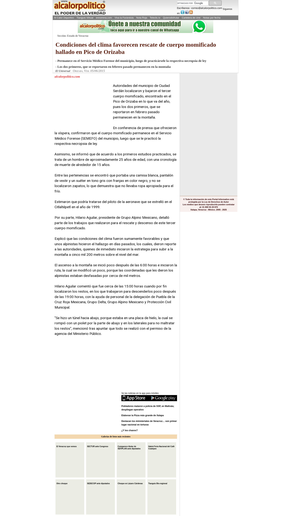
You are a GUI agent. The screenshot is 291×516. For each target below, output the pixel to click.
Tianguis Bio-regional (157, 483)
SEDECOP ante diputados (98, 483)
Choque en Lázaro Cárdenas (130, 483)
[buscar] (192, 3)
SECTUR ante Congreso (97, 446)
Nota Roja (141, 17)
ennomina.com (104, 17)
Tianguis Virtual (84, 17)
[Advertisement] (82, 106)
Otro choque (61, 483)
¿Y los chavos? (129, 430)
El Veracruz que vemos (66, 446)
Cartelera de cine (191, 17)
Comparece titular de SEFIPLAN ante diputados (129, 447)
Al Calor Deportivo (64, 17)
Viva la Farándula (124, 17)
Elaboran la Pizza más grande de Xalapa (142, 415)
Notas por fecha (211, 17)
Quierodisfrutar (171, 17)
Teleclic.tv (155, 17)
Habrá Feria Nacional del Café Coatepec (161, 447)
